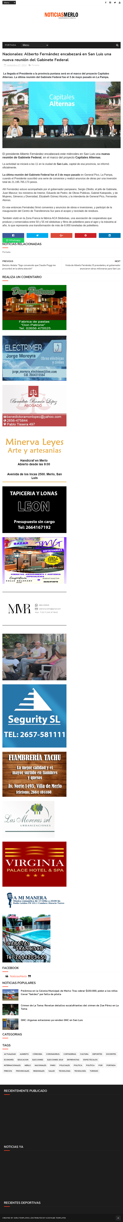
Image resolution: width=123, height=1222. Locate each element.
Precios (8, 1071)
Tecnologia (64, 1071)
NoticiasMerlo (18, 976)
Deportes (97, 1054)
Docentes (111, 1054)
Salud (52, 1071)
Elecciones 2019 (55, 1060)
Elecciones (37, 1060)
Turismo (94, 1071)
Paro (52, 1065)
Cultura (84, 1054)
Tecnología (80, 1071)
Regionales (39, 1071)
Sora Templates (21, 1218)
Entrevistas (73, 1060)
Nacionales (40, 1065)
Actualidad (10, 1054)
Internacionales (12, 1065)
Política (90, 1065)
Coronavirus (53, 1054)
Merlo (28, 1065)
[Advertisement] (61, 1119)
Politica (78, 1065)
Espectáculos (90, 1060)
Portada (10, 45)
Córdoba (37, 1054)
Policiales (64, 1065)
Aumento (24, 1054)
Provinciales (22, 1071)
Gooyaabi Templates (56, 1218)
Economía (9, 1060)
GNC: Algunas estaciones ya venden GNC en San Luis (52, 1020)
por (100, 1065)
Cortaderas (70, 1054)
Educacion (23, 1060)
